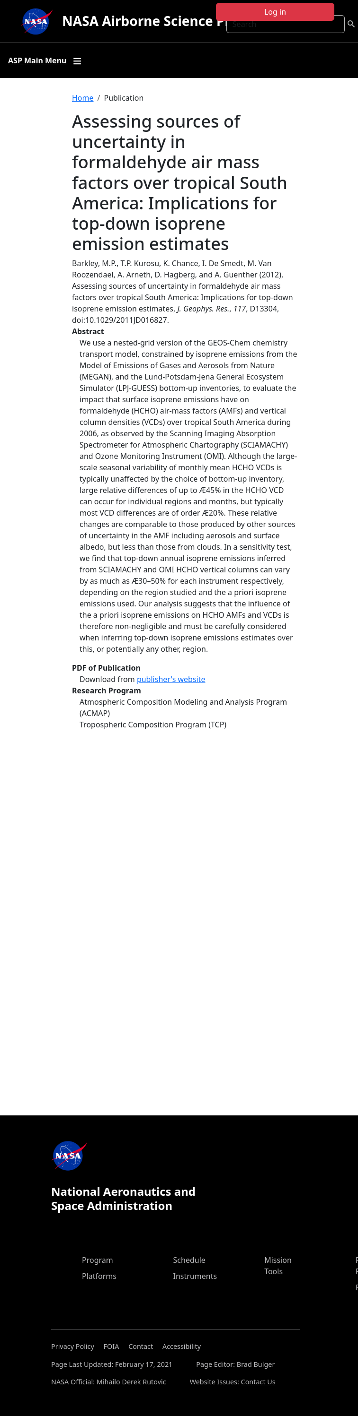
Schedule (189, 1260)
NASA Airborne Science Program (168, 21)
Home (83, 98)
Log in (275, 12)
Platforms (99, 1276)
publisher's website (171, 679)
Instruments (195, 1276)
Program (97, 1260)
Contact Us (258, 1381)
